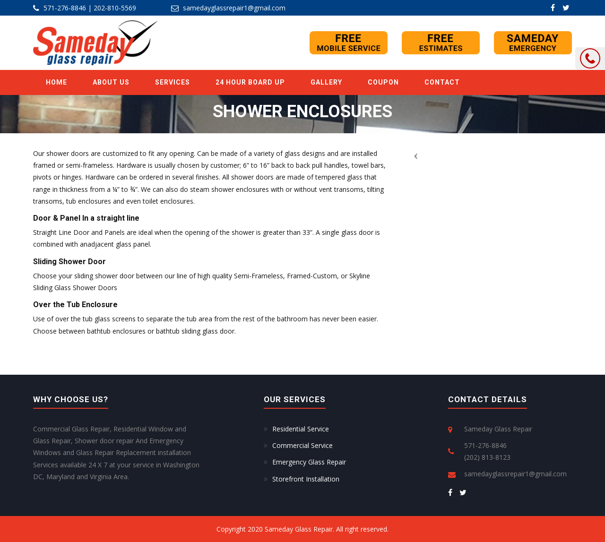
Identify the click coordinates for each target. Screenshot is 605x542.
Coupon (383, 82)
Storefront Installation (305, 478)
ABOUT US (111, 82)
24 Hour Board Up (250, 82)
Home (56, 82)
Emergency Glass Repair (309, 461)
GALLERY (326, 82)
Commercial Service (302, 445)
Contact (442, 82)
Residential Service (300, 428)
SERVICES (172, 82)
